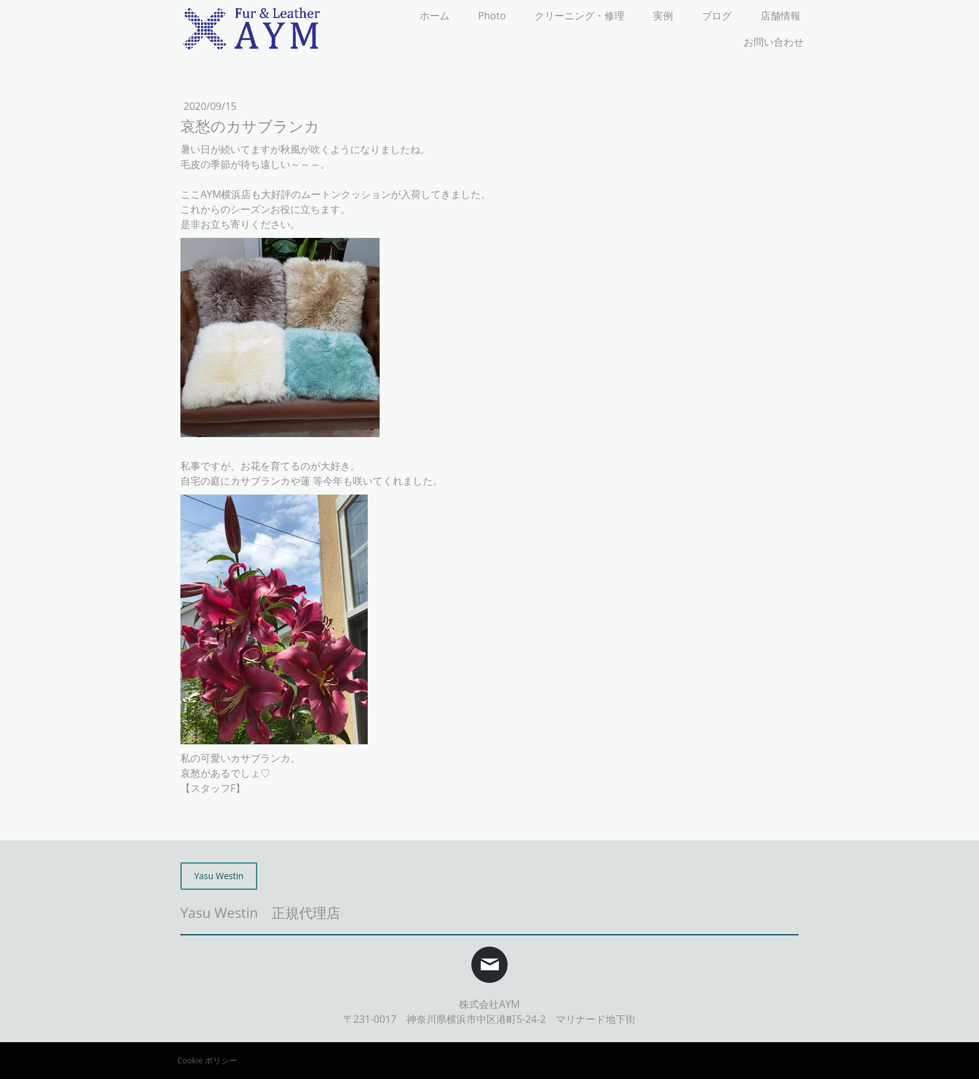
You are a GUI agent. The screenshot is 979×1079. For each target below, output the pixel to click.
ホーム (435, 15)
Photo (492, 15)
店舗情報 (780, 15)
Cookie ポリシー (207, 1060)
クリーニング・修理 (579, 15)
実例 (663, 15)
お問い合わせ (774, 42)
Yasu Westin (219, 876)
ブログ (717, 15)
